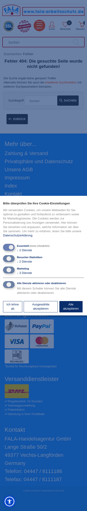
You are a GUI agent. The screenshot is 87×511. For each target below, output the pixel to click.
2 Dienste (24, 250)
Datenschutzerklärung (17, 235)
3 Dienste (24, 273)
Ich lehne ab (12, 306)
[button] (9, 501)
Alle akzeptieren (71, 306)
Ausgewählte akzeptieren (40, 306)
